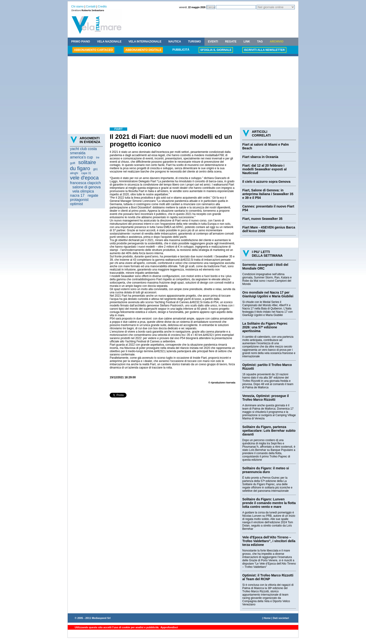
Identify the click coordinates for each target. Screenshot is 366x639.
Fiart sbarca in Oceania (260, 157)
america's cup (81, 157)
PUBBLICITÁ (180, 49)
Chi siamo (77, 6)
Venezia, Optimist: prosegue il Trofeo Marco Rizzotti (265, 397)
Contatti (90, 6)
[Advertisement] (183, 92)
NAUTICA (174, 41)
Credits (102, 6)
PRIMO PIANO (80, 41)
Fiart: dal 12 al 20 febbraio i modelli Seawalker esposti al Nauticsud (264, 169)
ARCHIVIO (277, 41)
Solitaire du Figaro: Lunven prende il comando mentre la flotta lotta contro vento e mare (269, 503)
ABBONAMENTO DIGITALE (143, 50)
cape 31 (86, 173)
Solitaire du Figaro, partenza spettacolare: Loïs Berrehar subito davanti (269, 430)
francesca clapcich (85, 183)
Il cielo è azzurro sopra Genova (266, 181)
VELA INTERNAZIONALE (145, 41)
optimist (76, 204)
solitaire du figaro (83, 165)
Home (267, 618)
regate (93, 195)
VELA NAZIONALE (109, 41)
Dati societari (281, 618)
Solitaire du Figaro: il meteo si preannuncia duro (265, 470)
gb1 (95, 169)
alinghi (74, 173)
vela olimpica (83, 191)
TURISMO (194, 41)
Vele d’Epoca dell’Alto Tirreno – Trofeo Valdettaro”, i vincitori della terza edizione (268, 541)
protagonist (79, 200)
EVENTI (213, 41)
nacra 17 (77, 195)
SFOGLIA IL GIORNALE (215, 50)
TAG (260, 41)
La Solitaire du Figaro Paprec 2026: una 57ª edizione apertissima (265, 327)
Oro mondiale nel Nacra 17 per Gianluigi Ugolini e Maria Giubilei (267, 294)
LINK (246, 41)
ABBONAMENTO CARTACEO (93, 50)
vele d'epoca (84, 178)
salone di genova (86, 187)
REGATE (230, 41)
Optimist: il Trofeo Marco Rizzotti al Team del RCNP (267, 577)
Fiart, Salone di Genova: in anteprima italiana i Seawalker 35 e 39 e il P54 (267, 194)
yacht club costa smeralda (83, 151)
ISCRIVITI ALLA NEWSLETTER (264, 50)
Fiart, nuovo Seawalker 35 (262, 219)
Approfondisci (169, 627)
